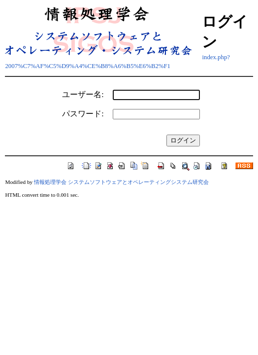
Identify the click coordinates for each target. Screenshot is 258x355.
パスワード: (82, 113)
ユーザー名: (82, 94)
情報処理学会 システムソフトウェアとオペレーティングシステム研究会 (121, 182)
